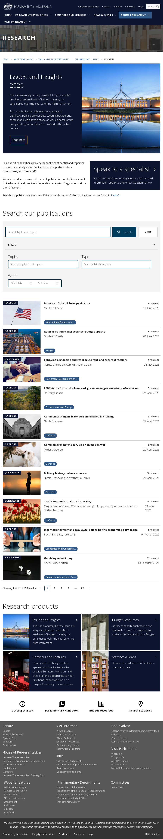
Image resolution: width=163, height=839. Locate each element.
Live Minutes (9, 768)
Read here (18, 140)
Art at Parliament (120, 761)
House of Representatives (16, 757)
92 (82, 588)
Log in (141, 6)
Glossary (8, 808)
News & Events (103, 15)
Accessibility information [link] (15, 834)
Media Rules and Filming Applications (130, 768)
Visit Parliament (15, 21)
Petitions (116, 734)
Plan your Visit (118, 764)
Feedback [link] (79, 834)
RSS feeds (9, 812)
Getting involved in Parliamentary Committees (135, 730)
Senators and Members (70, 15)
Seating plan (9, 745)
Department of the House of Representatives (81, 790)
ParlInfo (117, 6)
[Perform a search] (157, 6)
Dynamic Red (9, 738)
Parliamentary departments (54, 59)
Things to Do (118, 757)
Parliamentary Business (31, 15)
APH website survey (14, 798)
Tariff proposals (65, 768)
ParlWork (130, 6)
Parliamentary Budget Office (72, 798)
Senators (7, 741)
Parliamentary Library (87, 59)
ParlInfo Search (12, 794)
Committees (117, 787)
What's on (116, 753)
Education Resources (68, 741)
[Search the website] (153, 6)
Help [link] (90, 834)
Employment (10, 801)
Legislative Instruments (69, 771)
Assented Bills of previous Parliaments (77, 764)
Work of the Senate (13, 734)
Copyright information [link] (43, 834)
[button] (81, 245)
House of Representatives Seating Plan (23, 775)
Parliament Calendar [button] (88, 6)
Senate (6, 730)
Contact (106, 6)
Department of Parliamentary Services (77, 794)
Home (8, 15)
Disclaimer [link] (64, 834)
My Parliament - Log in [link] (15, 787)
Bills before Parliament (69, 761)
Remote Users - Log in (15, 790)
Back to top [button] (152, 833)
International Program (68, 748)
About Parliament (133, 15)
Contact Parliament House (125, 741)
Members (8, 771)
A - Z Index (9, 805)
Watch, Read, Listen (67, 734)
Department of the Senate (71, 787)
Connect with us (119, 738)
